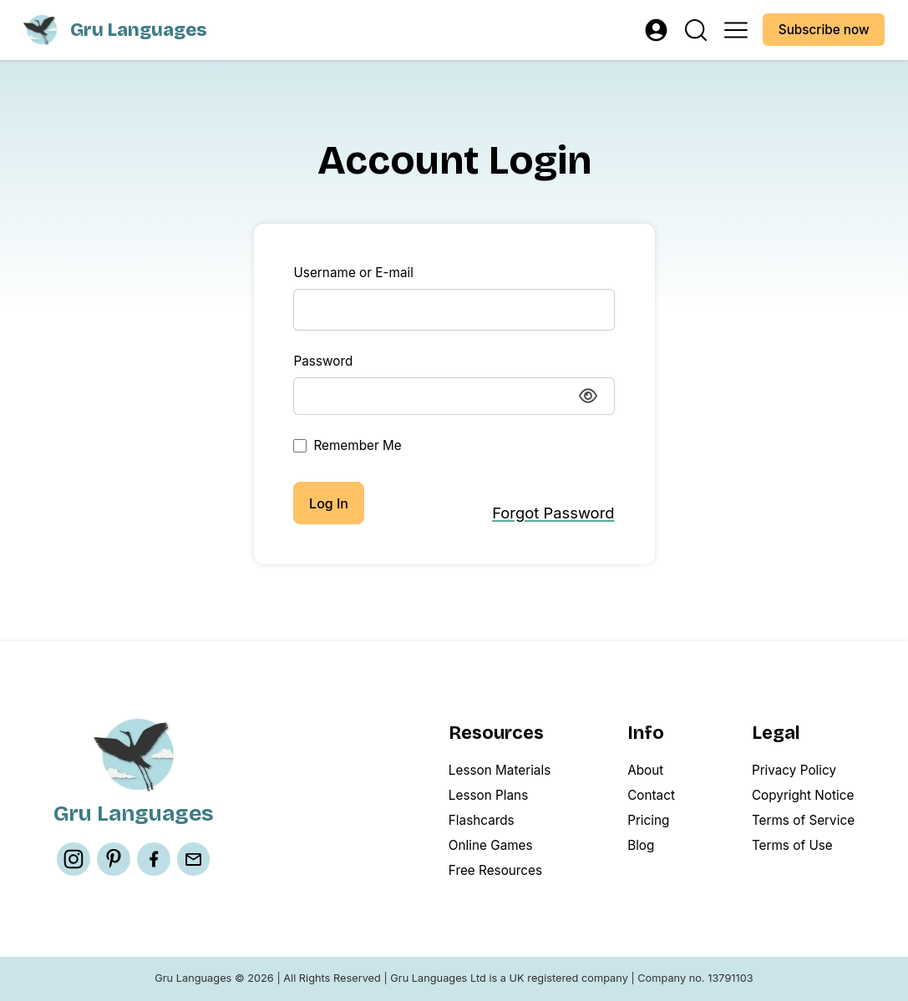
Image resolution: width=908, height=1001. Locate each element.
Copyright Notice (803, 795)
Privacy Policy (794, 770)
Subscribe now (824, 30)
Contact (651, 795)
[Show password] (588, 396)
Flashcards (482, 820)
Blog (640, 845)
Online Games (491, 845)
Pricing (648, 820)
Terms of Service (803, 820)
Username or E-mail (353, 273)
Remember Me (347, 445)
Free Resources (495, 870)
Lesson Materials (499, 770)
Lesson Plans (488, 795)
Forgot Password (553, 512)
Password (323, 361)
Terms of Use (792, 845)
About (645, 770)
